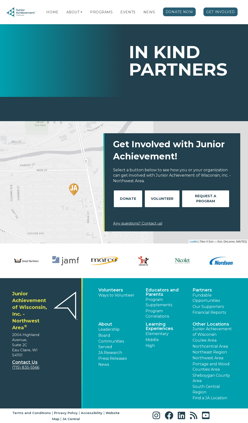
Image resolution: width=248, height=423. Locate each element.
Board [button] (104, 335)
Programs (101, 12)
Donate (128, 198)
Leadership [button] (109, 329)
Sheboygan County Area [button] (211, 378)
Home (52, 12)
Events (127, 12)
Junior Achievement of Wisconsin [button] (212, 332)
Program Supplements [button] (159, 302)
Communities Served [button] (111, 344)
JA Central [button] (71, 419)
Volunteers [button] (110, 290)
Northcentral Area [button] (210, 346)
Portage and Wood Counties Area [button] (211, 367)
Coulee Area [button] (205, 340)
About (73, 12)
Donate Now (179, 12)
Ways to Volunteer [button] (116, 295)
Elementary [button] (157, 333)
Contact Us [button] (25, 362)
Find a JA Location (210, 398)
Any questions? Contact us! (137, 223)
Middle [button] (152, 339)
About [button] (105, 324)
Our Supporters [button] (208, 306)
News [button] (103, 364)
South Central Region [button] (206, 389)
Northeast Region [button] (210, 352)
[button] (81, 12)
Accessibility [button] (91, 413)
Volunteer (162, 198)
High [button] (150, 345)
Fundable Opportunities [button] (206, 298)
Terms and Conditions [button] (31, 413)
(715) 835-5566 (25, 367)
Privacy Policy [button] (66, 413)
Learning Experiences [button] (159, 326)
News (149, 12)
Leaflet (194, 241)
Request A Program (205, 198)
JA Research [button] (110, 352)
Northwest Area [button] (208, 358)
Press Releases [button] (112, 358)
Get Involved (220, 12)
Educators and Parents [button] (162, 292)
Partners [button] (202, 290)
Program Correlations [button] (157, 314)
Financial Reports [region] (209, 312)
